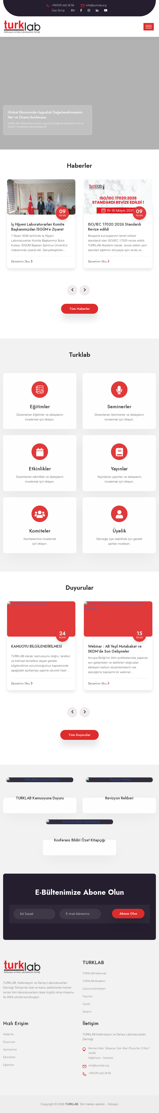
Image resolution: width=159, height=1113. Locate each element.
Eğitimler (8, 1065)
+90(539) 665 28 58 (63, 5)
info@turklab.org (96, 5)
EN (73, 10)
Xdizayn (113, 1104)
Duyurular (9, 1042)
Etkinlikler (9, 1057)
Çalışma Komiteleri (94, 989)
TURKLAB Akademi (94, 981)
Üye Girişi (58, 10)
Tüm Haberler (79, 308)
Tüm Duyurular (79, 735)
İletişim (87, 1012)
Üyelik (86, 1004)
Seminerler (10, 1050)
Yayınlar (88, 996)
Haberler (8, 1034)
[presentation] (72, 290)
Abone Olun (128, 913)
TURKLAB (71, 1104)
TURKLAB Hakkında (94, 973)
